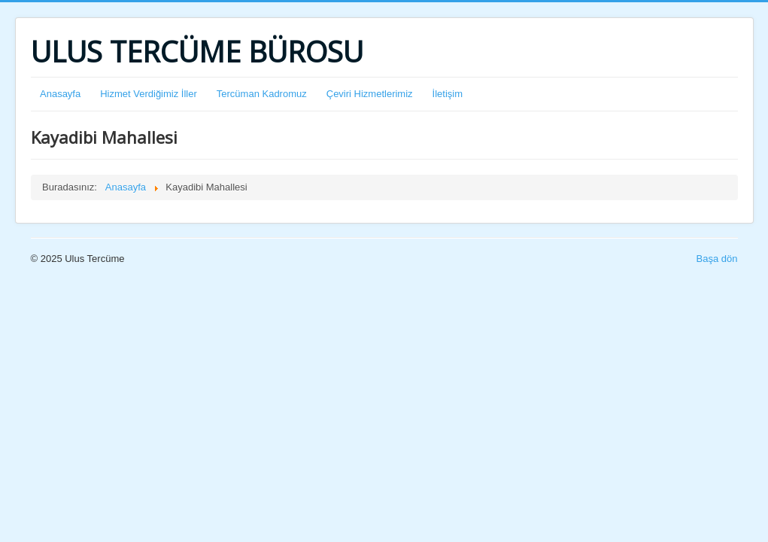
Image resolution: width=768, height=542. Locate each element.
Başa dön (717, 258)
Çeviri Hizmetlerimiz (369, 93)
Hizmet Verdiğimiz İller (148, 93)
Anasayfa (60, 93)
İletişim (448, 93)
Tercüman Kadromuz (262, 93)
